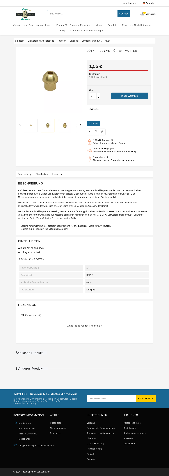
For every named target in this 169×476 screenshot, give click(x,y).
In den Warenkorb (129, 96)
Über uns (91, 438)
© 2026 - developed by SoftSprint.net (31, 472)
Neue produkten (58, 428)
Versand (91, 423)
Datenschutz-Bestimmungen (101, 428)
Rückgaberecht (94, 449)
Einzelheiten (42, 174)
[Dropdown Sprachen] (146, 3)
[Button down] (98, 97)
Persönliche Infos (132, 423)
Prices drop (55, 423)
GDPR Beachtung (95, 443)
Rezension (58, 174)
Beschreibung (25, 174)
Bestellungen (129, 428)
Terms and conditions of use (101, 433)
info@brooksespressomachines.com (36, 445)
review (94, 109)
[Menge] (93, 96)
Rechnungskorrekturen (134, 433)
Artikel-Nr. (24, 248)
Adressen (128, 438)
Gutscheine (129, 443)
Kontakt (90, 454)
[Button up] (98, 94)
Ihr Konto (130, 415)
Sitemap (91, 459)
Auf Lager (24, 252)
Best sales (55, 433)
